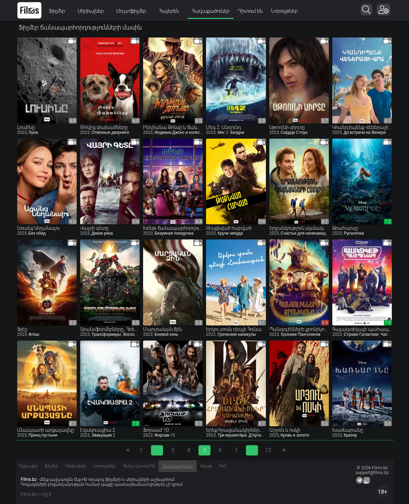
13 (268, 450)
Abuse (206, 466)
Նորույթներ (284, 11)
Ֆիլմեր (59, 11)
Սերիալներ (93, 11)
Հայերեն (171, 11)
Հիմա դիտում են (138, 466)
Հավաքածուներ (210, 11)
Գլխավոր (28, 466)
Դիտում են (250, 11)
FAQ (222, 466)
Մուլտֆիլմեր (133, 11)
